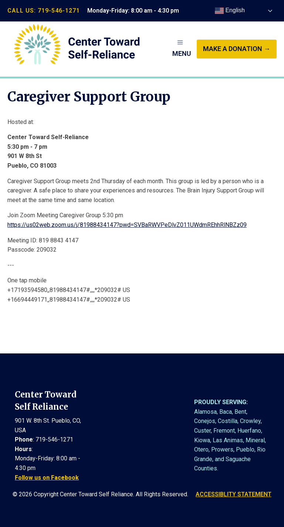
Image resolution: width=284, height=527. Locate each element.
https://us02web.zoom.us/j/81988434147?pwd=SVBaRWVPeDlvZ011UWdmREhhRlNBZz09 (127, 224)
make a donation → (236, 49)
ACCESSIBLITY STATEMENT (233, 494)
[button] (181, 49)
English (230, 10)
